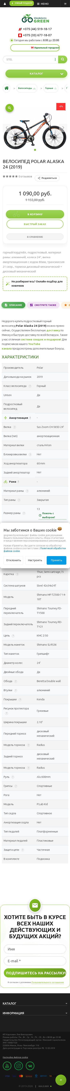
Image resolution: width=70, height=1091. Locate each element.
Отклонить (13, 560)
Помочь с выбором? (47, 515)
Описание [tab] (15, 305)
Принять (56, 560)
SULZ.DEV (44, 1086)
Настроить (35, 560)
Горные (49, 88)
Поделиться (47, 178)
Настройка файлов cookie (15, 1057)
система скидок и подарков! (41, 339)
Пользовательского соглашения (48, 982)
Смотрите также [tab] (45, 305)
